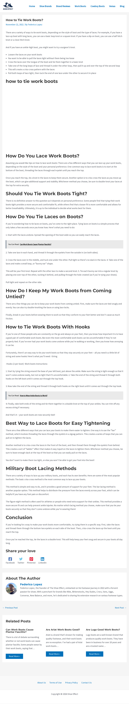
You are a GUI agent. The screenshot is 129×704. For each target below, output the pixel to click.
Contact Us (84, 683)
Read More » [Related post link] (14, 656)
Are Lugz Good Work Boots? (103, 629)
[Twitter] (20, 560)
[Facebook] (10, 560)
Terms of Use (56, 683)
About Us (43, 683)
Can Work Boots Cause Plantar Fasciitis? (20, 630)
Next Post (120, 607)
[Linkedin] (42, 560)
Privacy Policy (70, 683)
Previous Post (10, 607)
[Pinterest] (31, 560)
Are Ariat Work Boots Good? (63, 629)
